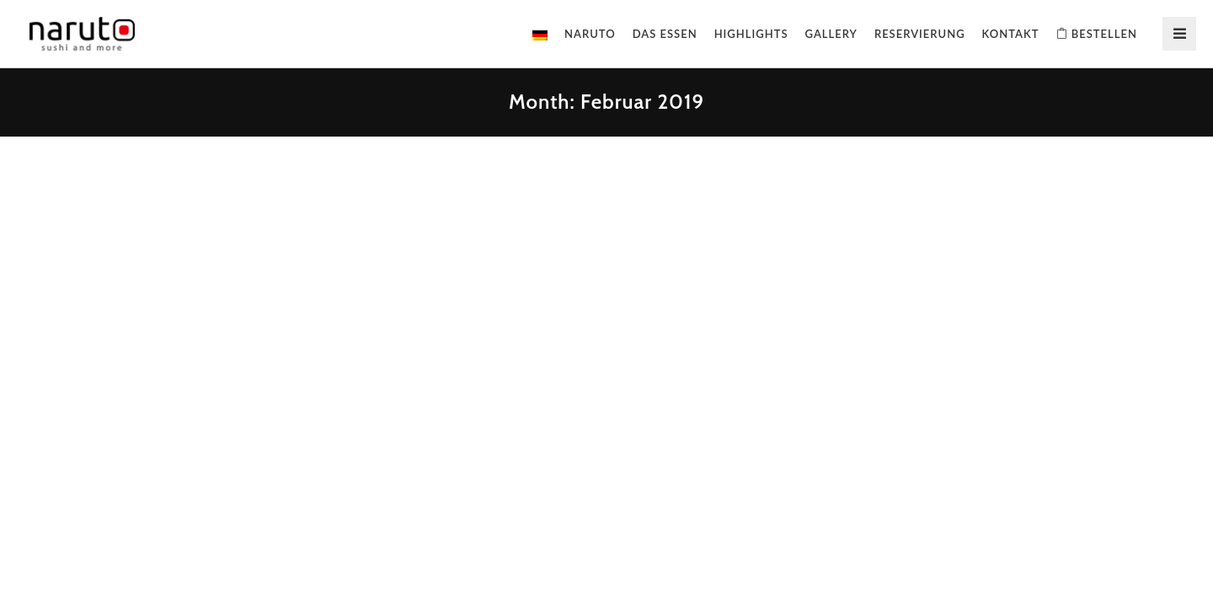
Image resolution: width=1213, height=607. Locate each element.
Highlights (751, 33)
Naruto (590, 33)
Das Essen (665, 33)
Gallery (831, 33)
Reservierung (919, 33)
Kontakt (1010, 33)
